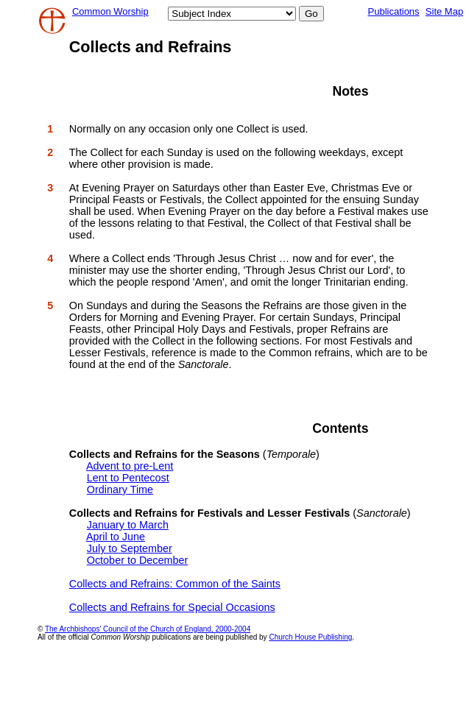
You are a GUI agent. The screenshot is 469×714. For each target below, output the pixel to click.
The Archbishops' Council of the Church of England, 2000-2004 (147, 629)
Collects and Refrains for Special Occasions (172, 607)
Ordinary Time (120, 489)
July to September (129, 548)
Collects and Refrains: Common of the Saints (175, 584)
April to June (115, 536)
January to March (128, 525)
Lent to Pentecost (128, 478)
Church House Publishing (310, 637)
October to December (137, 560)
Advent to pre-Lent (129, 466)
